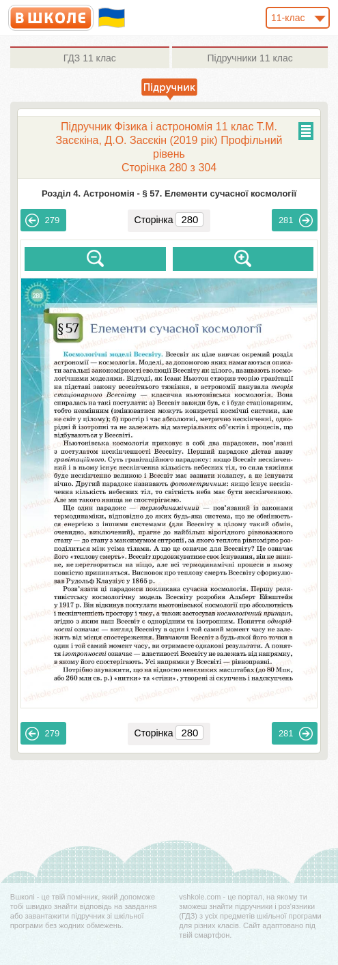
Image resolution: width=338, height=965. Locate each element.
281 (296, 220)
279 (42, 220)
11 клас (90, 58)
